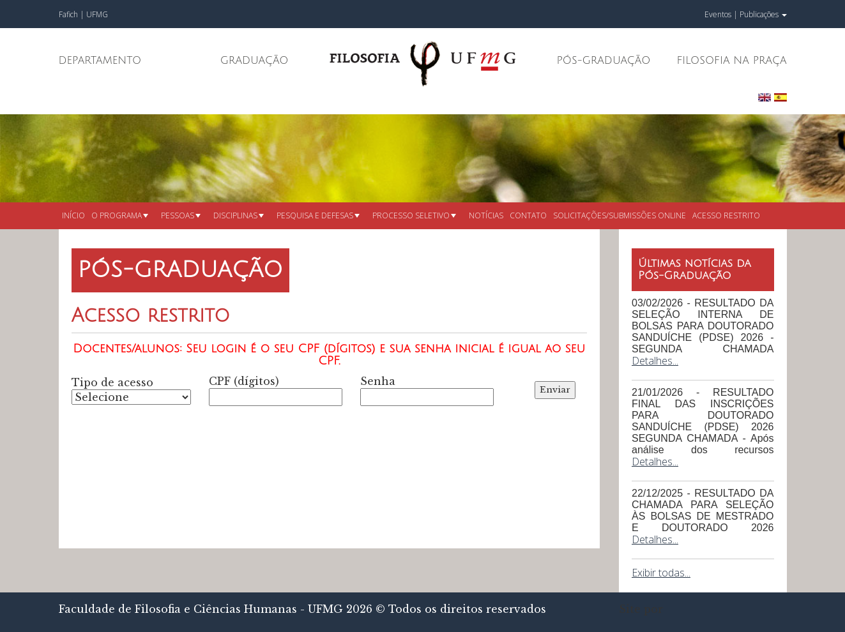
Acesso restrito (726, 215)
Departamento (100, 60)
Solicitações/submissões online (619, 215)
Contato (528, 215)
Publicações (763, 14)
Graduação (254, 60)
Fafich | (72, 14)
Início (73, 215)
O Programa (119, 215)
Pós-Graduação (604, 60)
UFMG (97, 14)
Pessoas (181, 215)
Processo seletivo (414, 215)
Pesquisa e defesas (318, 215)
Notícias (486, 215)
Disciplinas (238, 215)
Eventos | (721, 14)
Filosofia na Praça (731, 60)
